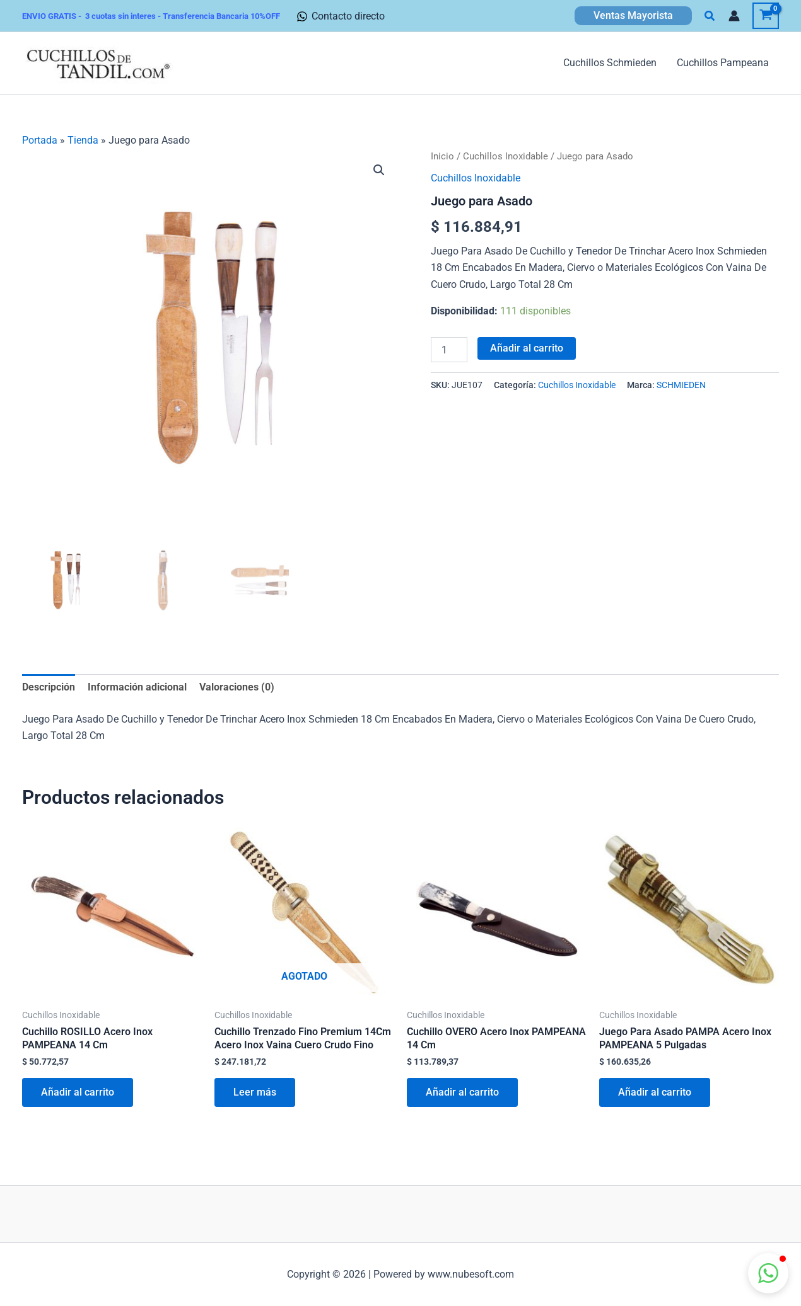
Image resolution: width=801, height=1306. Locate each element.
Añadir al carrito (526, 348)
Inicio (442, 156)
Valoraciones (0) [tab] (236, 687)
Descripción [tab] (48, 687)
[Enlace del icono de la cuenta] (734, 15)
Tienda (82, 140)
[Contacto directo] (341, 16)
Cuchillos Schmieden (610, 63)
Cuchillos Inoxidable (505, 156)
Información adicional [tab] (137, 687)
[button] (633, 15)
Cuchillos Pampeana (723, 63)
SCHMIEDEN (681, 385)
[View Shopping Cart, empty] (765, 16)
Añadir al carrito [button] (77, 1092)
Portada (39, 140)
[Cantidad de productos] (449, 349)
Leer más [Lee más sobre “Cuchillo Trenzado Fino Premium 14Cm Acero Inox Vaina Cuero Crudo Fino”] (254, 1092)
